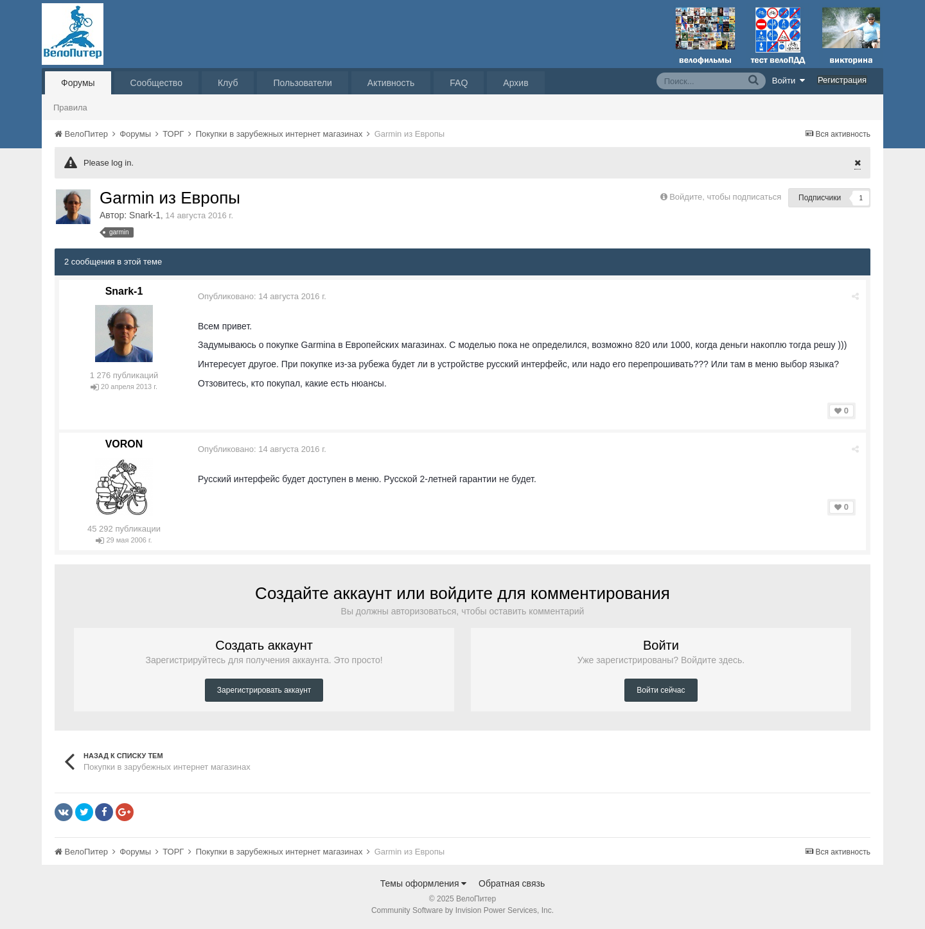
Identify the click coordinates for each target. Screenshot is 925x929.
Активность (391, 83)
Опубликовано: (262, 296)
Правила (70, 107)
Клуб (228, 83)
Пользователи (302, 83)
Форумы (78, 83)
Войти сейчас (661, 690)
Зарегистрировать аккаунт (264, 690)
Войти (789, 80)
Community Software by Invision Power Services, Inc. (462, 910)
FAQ (459, 83)
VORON (124, 443)
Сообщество (156, 83)
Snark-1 (145, 215)
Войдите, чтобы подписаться (725, 197)
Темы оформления (423, 883)
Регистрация (842, 80)
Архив (515, 83)
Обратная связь (512, 883)
